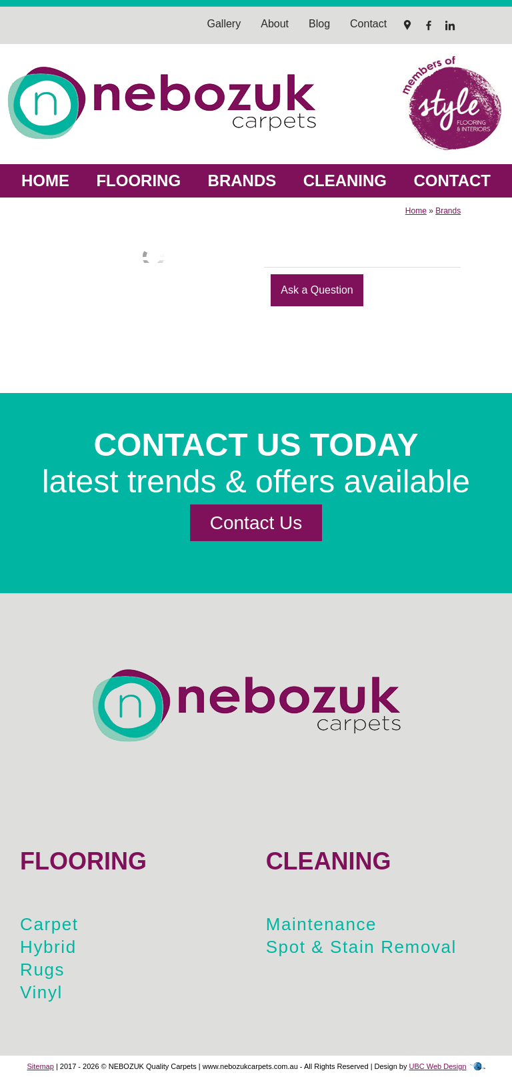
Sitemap (40, 1066)
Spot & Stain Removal (361, 947)
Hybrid (48, 947)
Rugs (42, 970)
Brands (242, 180)
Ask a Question (317, 290)
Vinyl (41, 992)
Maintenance (321, 924)
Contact (452, 180)
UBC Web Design (438, 1066)
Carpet (49, 924)
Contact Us (256, 522)
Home (45, 180)
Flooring (138, 180)
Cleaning (345, 180)
